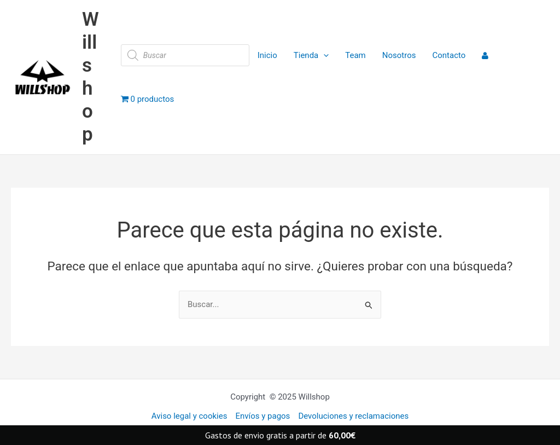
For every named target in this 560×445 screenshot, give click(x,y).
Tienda (311, 55)
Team (355, 55)
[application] (323, 55)
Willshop (90, 77)
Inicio (267, 55)
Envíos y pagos (262, 416)
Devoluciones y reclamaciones (353, 416)
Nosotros (399, 55)
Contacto (448, 55)
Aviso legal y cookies (189, 416)
